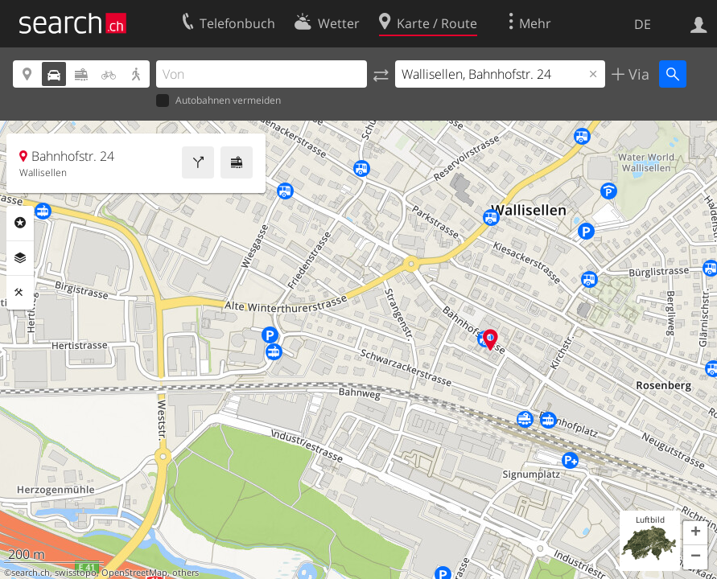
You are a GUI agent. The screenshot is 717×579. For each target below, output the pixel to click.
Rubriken (20, 223)
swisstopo (76, 572)
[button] (695, 533)
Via (636, 74)
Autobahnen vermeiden (218, 101)
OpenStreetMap (134, 572)
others (185, 572)
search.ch (30, 572)
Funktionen (20, 293)
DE (642, 24)
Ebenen (20, 258)
